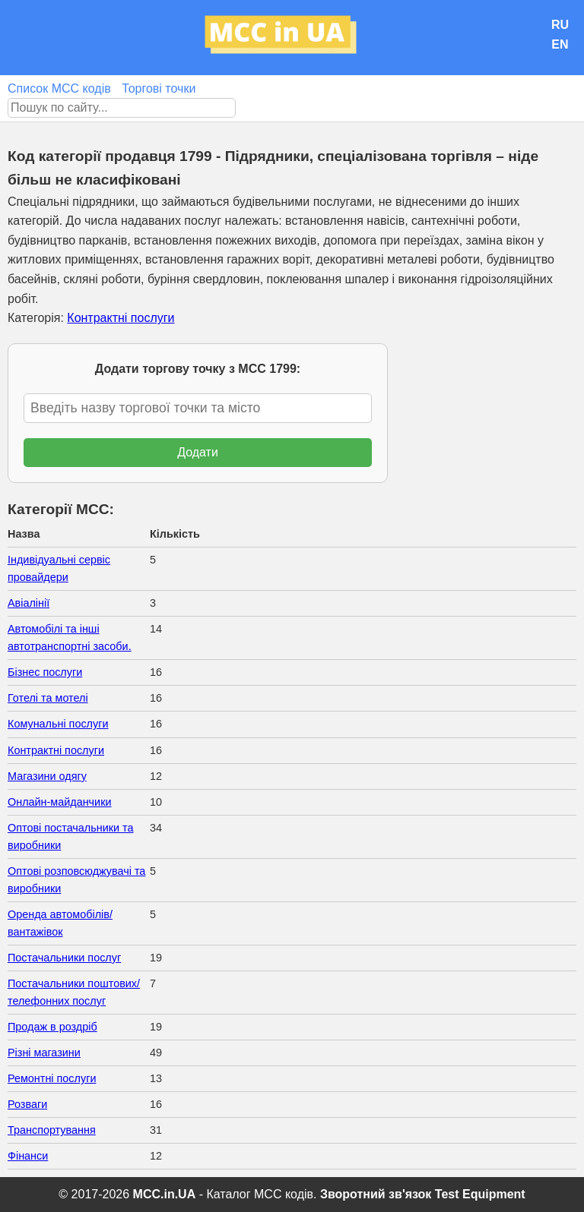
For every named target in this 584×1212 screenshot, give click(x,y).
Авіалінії (28, 603)
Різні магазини (44, 1052)
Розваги (27, 1104)
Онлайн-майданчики (59, 802)
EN (559, 44)
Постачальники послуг (64, 958)
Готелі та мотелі (48, 698)
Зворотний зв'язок (375, 1194)
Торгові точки (158, 88)
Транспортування (52, 1130)
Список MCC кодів (59, 88)
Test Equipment (480, 1194)
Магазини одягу (47, 776)
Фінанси (28, 1156)
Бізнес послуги (45, 672)
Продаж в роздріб (52, 1027)
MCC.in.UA (164, 1194)
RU (560, 24)
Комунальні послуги (58, 724)
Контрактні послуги (120, 317)
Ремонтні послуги (52, 1078)
